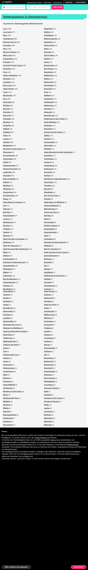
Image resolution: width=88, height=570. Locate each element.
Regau (5, 199)
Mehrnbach (48, 418)
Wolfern (47, 79)
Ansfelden (7, 119)
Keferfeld (47, 395)
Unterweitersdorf (50, 256)
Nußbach (47, 246)
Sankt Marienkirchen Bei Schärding (58, 152)
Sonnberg (48, 301)
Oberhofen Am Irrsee (11, 325)
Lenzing (6, 219)
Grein (46, 236)
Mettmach (48, 421)
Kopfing (47, 175)
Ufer (45, 355)
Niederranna (49, 105)
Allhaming (7, 189)
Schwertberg (8, 159)
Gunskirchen (8, 192)
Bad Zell (6, 411)
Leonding (7, 82)
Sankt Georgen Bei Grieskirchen (16, 249)
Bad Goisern (49, 69)
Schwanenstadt (9, 165)
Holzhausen (48, 169)
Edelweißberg (49, 381)
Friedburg (48, 328)
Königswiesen (49, 286)
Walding (47, 32)
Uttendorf (47, 109)
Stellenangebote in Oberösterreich (25, 16)
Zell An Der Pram (50, 212)
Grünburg (7, 421)
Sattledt (6, 129)
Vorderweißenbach (51, 206)
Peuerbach (48, 89)
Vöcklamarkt (49, 102)
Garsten (6, 358)
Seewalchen (49, 99)
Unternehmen (57, 2)
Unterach (6, 295)
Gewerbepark (49, 229)
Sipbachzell (48, 298)
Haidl (46, 391)
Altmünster (7, 276)
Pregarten (7, 125)
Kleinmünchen (9, 368)
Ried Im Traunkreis (51, 249)
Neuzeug (6, 405)
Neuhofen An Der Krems (12, 149)
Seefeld (6, 232)
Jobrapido (7, 2)
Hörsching (7, 102)
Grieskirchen (8, 59)
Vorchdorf (7, 175)
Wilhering (48, 318)
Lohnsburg (48, 411)
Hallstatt (47, 279)
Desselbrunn (8, 308)
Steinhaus (7, 242)
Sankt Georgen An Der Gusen (55, 252)
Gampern (47, 139)
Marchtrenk (7, 95)
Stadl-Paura (7, 335)
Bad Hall (6, 212)
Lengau (6, 139)
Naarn (46, 49)
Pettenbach (7, 269)
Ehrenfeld (48, 262)
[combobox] (38, 7)
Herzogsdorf (8, 425)
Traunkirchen (49, 311)
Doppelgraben (49, 371)
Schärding (7, 69)
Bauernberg (48, 358)
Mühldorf (6, 401)
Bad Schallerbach (10, 279)
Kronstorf (48, 282)
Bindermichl (49, 361)
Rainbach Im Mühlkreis (12, 328)
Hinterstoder (8, 311)
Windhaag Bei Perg (10, 398)
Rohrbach (7, 79)
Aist (4, 206)
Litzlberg (47, 341)
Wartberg (6, 185)
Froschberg (48, 385)
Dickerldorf (48, 368)
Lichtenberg (49, 239)
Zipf (45, 266)
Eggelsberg (48, 72)
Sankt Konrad (49, 291)
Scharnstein (49, 182)
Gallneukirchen (9, 282)
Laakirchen (7, 172)
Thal (5, 351)
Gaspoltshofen (9, 266)
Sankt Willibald (9, 385)
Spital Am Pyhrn (50, 305)
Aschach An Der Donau (53, 132)
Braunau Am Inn (9, 42)
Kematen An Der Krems (53, 398)
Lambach (6, 318)
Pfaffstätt (47, 149)
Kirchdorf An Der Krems (12, 65)
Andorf (6, 162)
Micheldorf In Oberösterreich (55, 179)
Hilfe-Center (47, 2)
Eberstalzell (48, 85)
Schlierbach (8, 388)
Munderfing (7, 289)
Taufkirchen (7, 338)
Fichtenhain (48, 321)
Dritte (52, 440)
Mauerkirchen (49, 115)
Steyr (5, 49)
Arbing (6, 305)
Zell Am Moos (49, 55)
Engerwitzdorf (8, 216)
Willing (6, 408)
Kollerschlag (49, 45)
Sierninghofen (49, 348)
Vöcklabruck (8, 39)
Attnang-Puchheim (10, 169)
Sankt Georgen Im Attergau (14, 239)
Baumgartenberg (9, 415)
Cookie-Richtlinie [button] (41, 438)
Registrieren (81, 2)
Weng (5, 252)
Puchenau (7, 381)
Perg (5, 72)
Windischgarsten (50, 39)
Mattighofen (8, 145)
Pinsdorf (47, 199)
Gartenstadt (7, 418)
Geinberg (6, 286)
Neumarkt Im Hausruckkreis (55, 242)
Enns (5, 99)
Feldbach (6, 132)
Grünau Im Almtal (51, 388)
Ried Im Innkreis (9, 52)
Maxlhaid (47, 415)
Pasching (6, 112)
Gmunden (7, 45)
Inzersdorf (48, 172)
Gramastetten (49, 142)
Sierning (6, 226)
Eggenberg (48, 42)
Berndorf (47, 189)
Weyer (5, 395)
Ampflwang (48, 272)
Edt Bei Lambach (50, 226)
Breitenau (48, 259)
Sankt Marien (8, 291)
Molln (5, 375)
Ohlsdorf (6, 142)
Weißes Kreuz (49, 315)
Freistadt (6, 62)
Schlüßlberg (49, 35)
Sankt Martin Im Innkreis (12, 202)
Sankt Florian (8, 89)
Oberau (47, 345)
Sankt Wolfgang (50, 122)
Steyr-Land (7, 85)
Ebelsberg (48, 375)
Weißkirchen (49, 75)
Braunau (6, 109)
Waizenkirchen (49, 209)
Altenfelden (48, 192)
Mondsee (6, 122)
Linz (4, 29)
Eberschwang (49, 378)
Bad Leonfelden (9, 179)
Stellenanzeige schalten (34, 2)
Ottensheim (48, 145)
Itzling (46, 219)
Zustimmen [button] (78, 567)
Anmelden (68, 2)
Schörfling (48, 155)
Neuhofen (7, 301)
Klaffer (46, 405)
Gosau (46, 62)
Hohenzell (48, 112)
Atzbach (47, 59)
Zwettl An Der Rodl (10, 345)
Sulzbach (47, 351)
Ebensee (6, 236)
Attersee (6, 209)
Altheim (6, 182)
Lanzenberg (48, 338)
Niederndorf (48, 82)
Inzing (5, 348)
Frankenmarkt (8, 259)
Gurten (6, 361)
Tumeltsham (49, 159)
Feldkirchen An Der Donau (54, 276)
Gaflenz (47, 135)
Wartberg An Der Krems (12, 391)
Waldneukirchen (9, 341)
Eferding (6, 105)
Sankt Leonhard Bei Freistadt (14, 331)
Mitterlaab (48, 425)
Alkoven (47, 269)
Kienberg (47, 335)
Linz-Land (7, 32)
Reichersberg (49, 65)
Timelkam (48, 185)
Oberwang (7, 152)
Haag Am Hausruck (10, 246)
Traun (5, 92)
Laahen (47, 408)
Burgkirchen (49, 365)
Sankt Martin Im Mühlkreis (54, 202)
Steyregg (47, 52)
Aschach (47, 162)
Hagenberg (48, 29)
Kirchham (7, 315)
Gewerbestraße (50, 232)
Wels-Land (7, 55)
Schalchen (48, 125)
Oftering (6, 378)
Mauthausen (8, 222)
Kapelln (47, 331)
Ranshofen (48, 129)
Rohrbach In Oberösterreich (14, 262)
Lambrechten (8, 371)
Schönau (47, 295)
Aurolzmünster (9, 196)
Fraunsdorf (48, 325)
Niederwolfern (8, 321)
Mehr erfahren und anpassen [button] (16, 567)
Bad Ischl (6, 115)
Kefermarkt (7, 365)
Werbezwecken (73, 445)
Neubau (6, 298)
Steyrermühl (49, 222)
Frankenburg (49, 165)
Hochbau (47, 216)
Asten (5, 135)
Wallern (6, 272)
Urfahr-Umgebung (10, 75)
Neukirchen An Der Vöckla (54, 119)
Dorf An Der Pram (51, 196)
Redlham (47, 95)
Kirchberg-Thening (51, 401)
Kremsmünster (9, 155)
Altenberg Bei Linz (10, 355)
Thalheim (6, 229)
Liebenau (47, 289)
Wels (5, 35)
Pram (46, 92)
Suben (46, 308)
